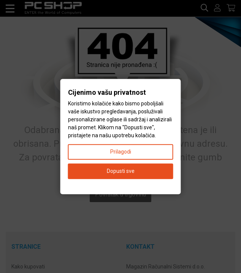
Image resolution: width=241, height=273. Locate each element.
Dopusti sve (121, 171)
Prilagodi (120, 152)
